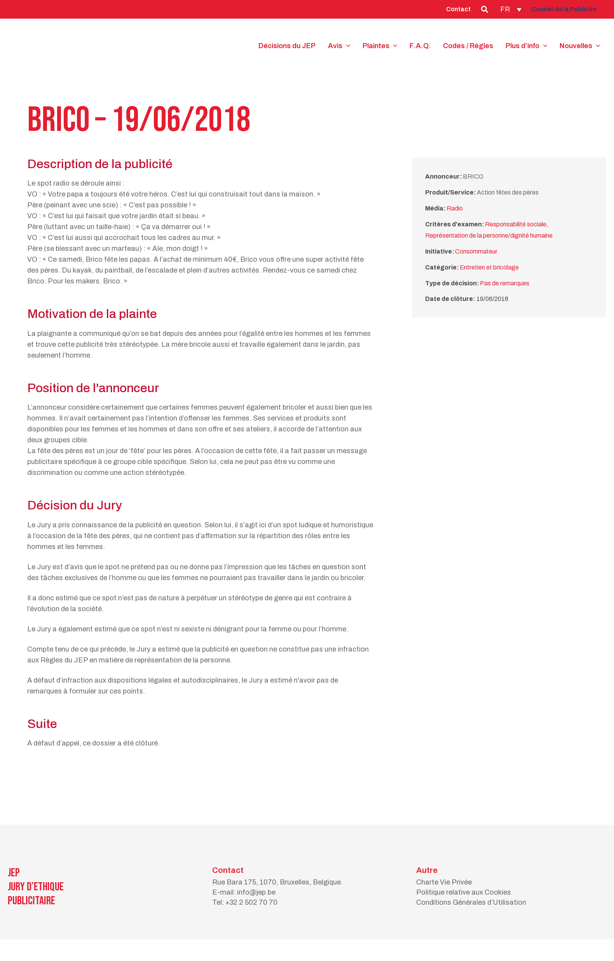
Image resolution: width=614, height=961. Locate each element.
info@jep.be (256, 892)
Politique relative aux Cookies (463, 892)
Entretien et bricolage (489, 267)
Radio (455, 208)
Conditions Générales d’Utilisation (471, 902)
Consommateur (476, 251)
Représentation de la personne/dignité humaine (489, 235)
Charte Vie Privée (444, 882)
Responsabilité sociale (515, 224)
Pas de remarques (504, 283)
